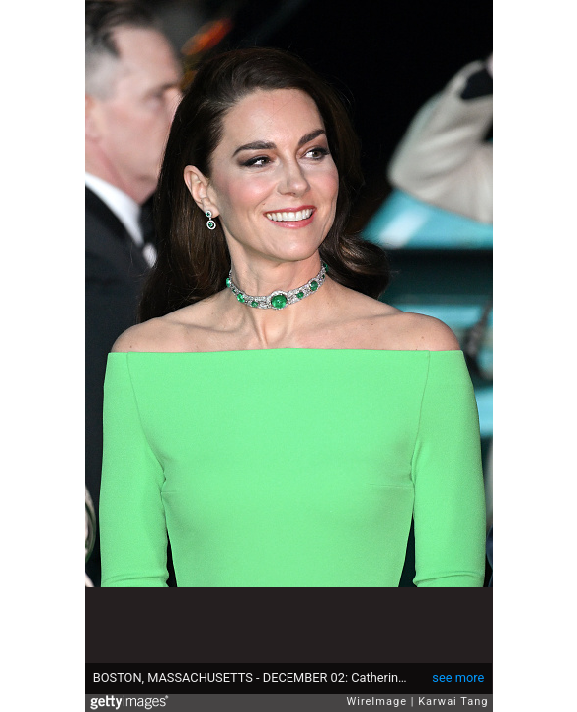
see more (458, 677)
